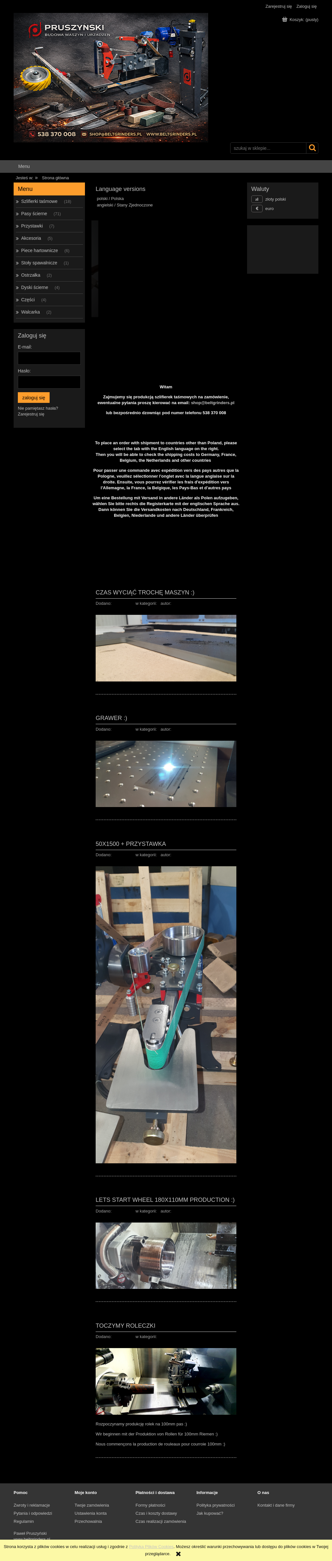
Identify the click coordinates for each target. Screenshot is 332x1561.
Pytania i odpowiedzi (33, 1513)
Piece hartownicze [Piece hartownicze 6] (39, 250)
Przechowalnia (88, 1521)
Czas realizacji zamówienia (161, 1521)
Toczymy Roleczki (125, 1326)
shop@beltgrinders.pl (212, 402)
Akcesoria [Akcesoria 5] (31, 238)
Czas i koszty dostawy (156, 1513)
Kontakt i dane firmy (276, 1505)
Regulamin (24, 1521)
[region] (166, 268)
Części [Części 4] (28, 299)
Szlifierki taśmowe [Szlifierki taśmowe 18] (39, 201)
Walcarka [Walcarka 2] (30, 312)
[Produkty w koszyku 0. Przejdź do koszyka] (301, 19)
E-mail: (25, 346)
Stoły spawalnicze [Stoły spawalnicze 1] (39, 262)
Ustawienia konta (91, 1513)
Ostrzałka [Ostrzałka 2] (30, 275)
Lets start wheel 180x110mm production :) (165, 1200)
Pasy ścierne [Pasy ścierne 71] (34, 213)
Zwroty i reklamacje (32, 1505)
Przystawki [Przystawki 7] (32, 225)
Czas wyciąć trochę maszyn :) (145, 592)
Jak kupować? (209, 1513)
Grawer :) (111, 718)
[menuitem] (24, 166)
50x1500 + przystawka (131, 844)
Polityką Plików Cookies (151, 1546)
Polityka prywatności (215, 1505)
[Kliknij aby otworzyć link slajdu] (282, 249)
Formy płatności (150, 1505)
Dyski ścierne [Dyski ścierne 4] (34, 287)
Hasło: (24, 370)
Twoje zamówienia (92, 1505)
